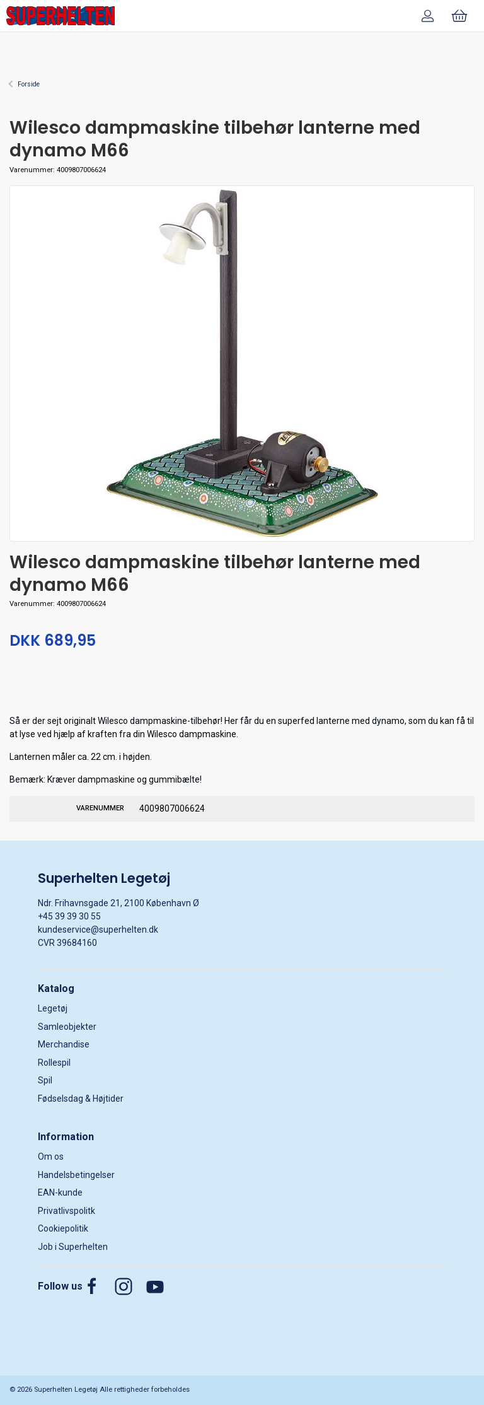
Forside (29, 84)
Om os (51, 1156)
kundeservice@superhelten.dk (98, 929)
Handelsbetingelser (76, 1175)
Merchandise (63, 1044)
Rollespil (54, 1063)
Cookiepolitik (63, 1228)
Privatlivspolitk (66, 1211)
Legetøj (52, 1008)
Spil (45, 1080)
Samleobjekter (67, 1027)
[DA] (60, 16)
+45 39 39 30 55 (69, 916)
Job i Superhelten (73, 1247)
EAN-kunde (60, 1192)
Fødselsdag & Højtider (81, 1098)
